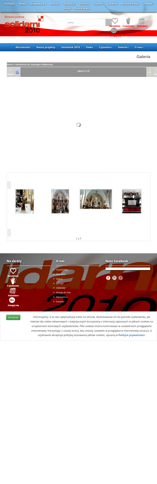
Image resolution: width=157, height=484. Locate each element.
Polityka (10, 3)
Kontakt (60, 301)
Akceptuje (13, 317)
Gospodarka (38, 3)
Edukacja (69, 3)
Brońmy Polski (130, 3)
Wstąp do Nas (63, 292)
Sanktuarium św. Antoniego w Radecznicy (34, 64)
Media (23, 3)
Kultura (55, 3)
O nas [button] (139, 47)
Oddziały (60, 287)
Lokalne (112, 3)
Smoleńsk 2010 (70, 47)
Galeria (143, 56)
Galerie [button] (123, 47)
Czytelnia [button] (105, 47)
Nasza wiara (82, 8)
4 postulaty (62, 269)
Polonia (98, 3)
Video (89, 47)
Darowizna (61, 296)
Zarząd (59, 283)
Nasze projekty (45, 47)
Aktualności (22, 47)
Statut (59, 278)
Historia (84, 3)
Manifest (60, 274)
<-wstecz (10, 72)
